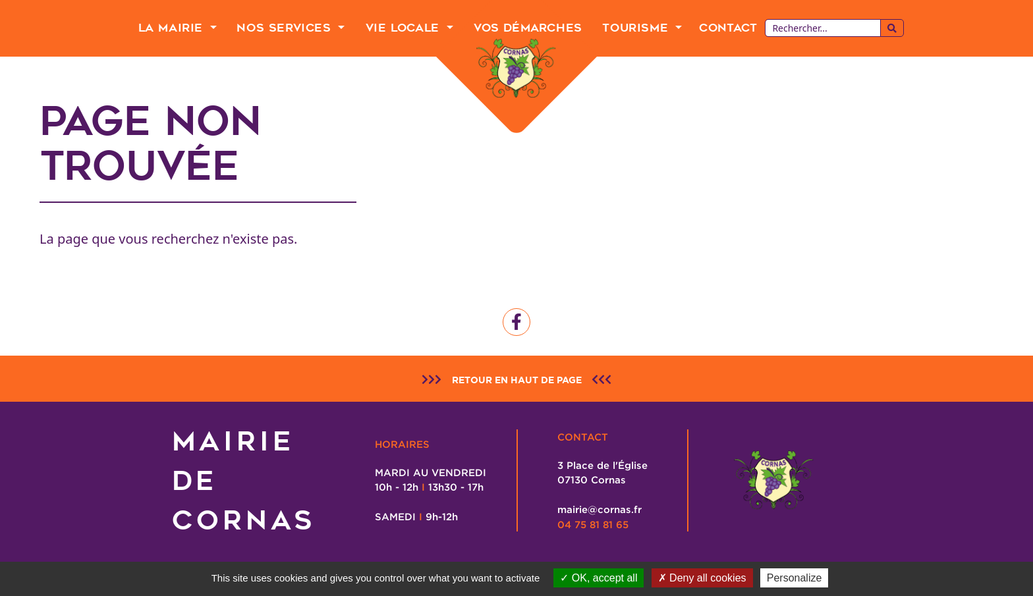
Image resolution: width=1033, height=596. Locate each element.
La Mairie (173, 27)
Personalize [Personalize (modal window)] (794, 577)
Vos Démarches (528, 27)
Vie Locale (405, 27)
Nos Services (286, 27)
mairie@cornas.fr (599, 509)
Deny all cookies (702, 577)
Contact (728, 27)
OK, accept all (598, 577)
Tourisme (637, 27)
